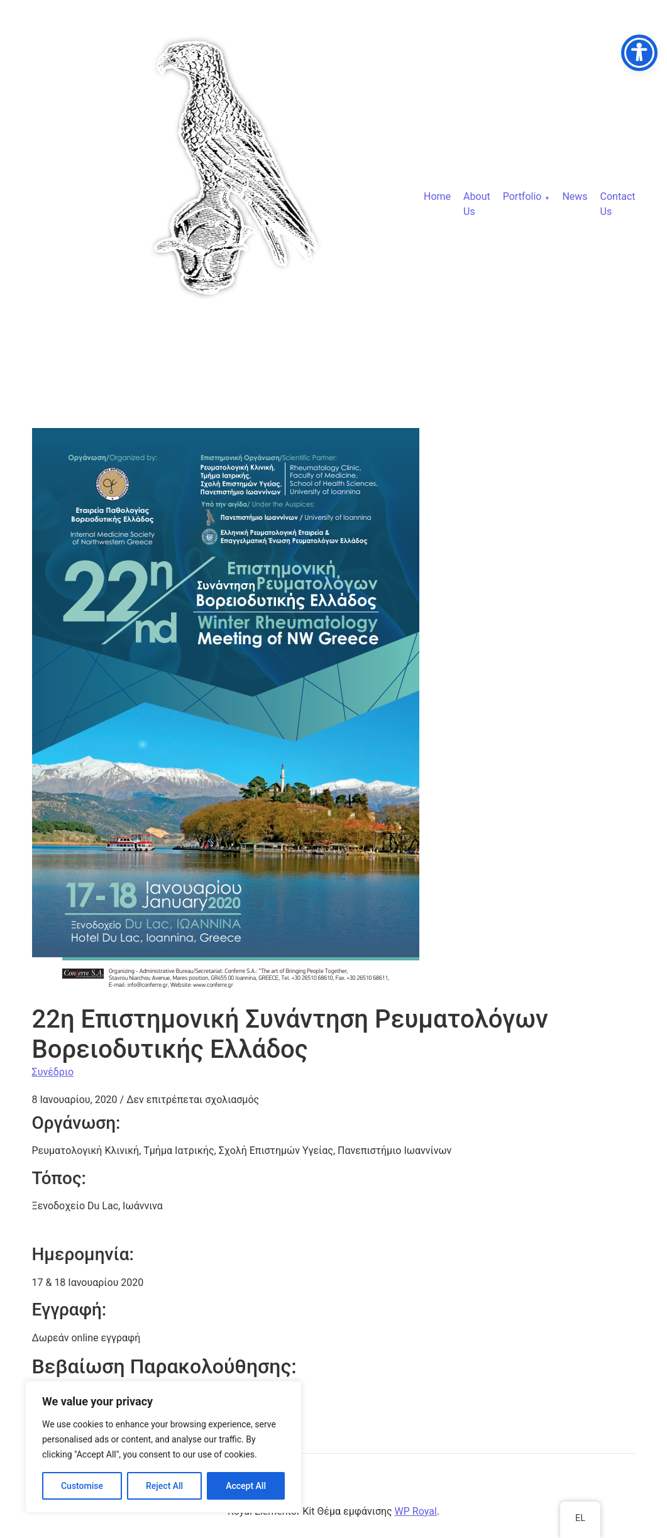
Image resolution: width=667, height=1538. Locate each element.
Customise (82, 1486)
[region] (163, 1447)
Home (437, 196)
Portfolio (522, 196)
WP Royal (416, 1511)
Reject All (164, 1486)
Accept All (246, 1486)
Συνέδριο (53, 1072)
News (574, 196)
